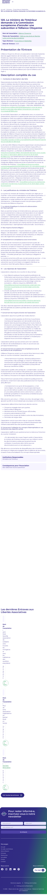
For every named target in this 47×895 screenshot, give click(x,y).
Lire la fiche (7, 723)
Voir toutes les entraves (11, 795)
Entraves (9, 9)
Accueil (3, 9)
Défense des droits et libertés (30, 36)
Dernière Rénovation (26, 771)
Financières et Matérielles (20, 9)
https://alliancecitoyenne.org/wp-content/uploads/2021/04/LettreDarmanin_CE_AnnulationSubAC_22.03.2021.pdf (23, 167)
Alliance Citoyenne (25, 33)
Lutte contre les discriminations (13, 38)
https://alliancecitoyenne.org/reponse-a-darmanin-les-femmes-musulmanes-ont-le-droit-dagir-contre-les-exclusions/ (23, 184)
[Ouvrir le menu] (41, 3)
